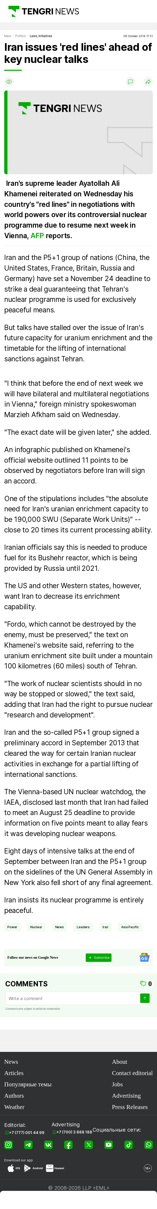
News (11, 1061)
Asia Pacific (130, 927)
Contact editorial (132, 1073)
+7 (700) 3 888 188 (74, 1132)
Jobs (117, 1084)
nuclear (36, 927)
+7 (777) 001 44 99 (26, 1132)
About (119, 1061)
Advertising (126, 1095)
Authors (14, 1095)
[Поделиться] (148, 81)
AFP (38, 235)
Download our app (18, 1160)
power (12, 927)
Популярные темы (28, 1084)
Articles (13, 1073)
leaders (83, 927)
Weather (14, 1106)
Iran (105, 927)
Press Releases (130, 1106)
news (59, 927)
